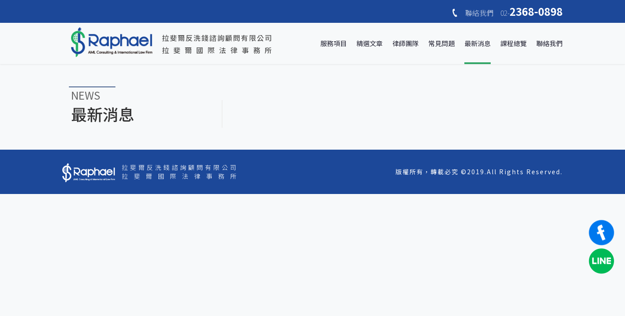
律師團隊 (405, 43)
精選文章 (369, 43)
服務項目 (333, 43)
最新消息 (477, 43)
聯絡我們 (549, 43)
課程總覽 (513, 43)
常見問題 (441, 43)
